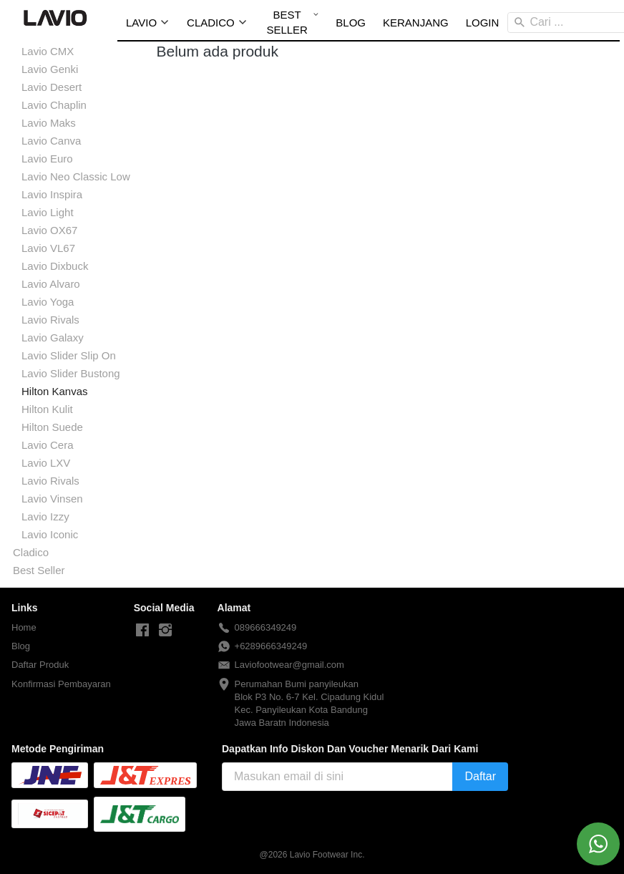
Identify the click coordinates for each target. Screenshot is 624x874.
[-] (142, 630)
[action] (598, 843)
